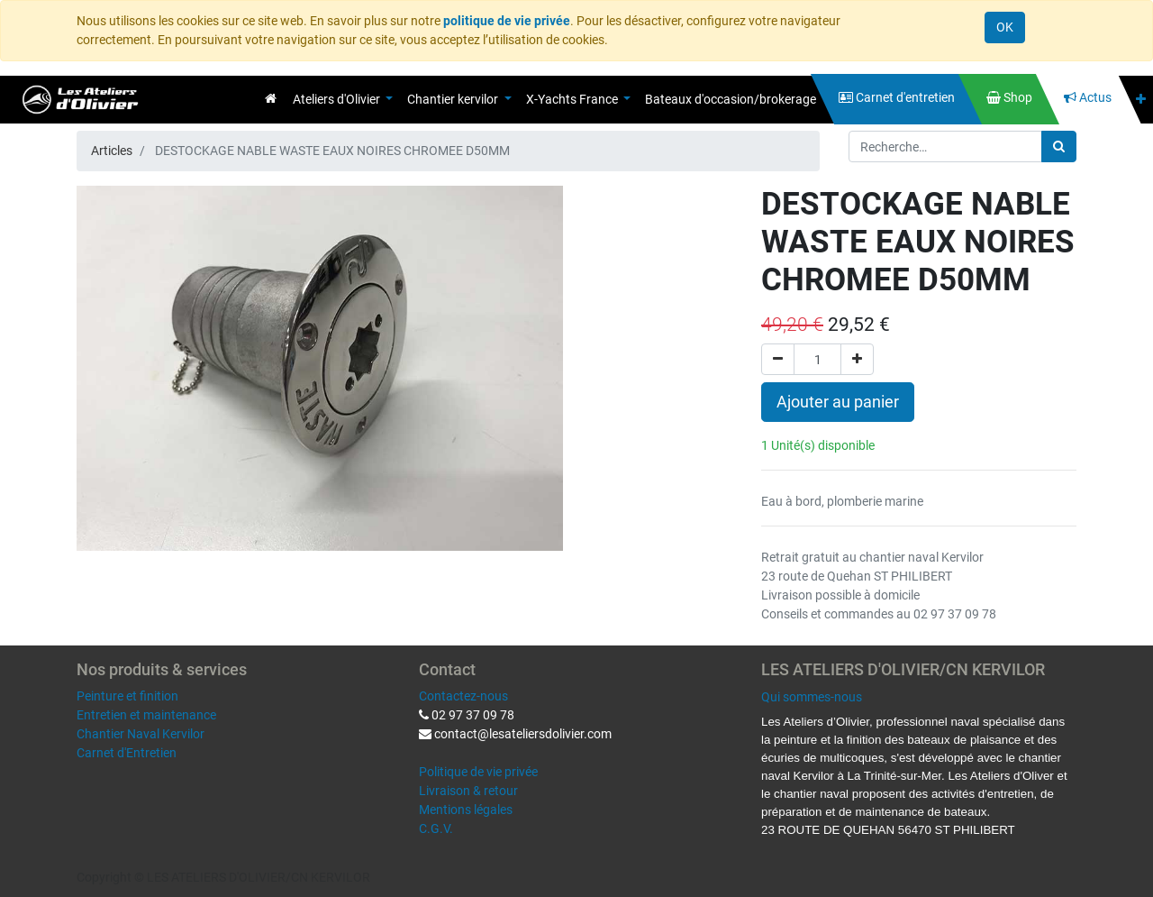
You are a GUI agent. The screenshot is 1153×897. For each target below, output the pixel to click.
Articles (111, 150)
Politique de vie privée (478, 771)
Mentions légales (466, 809)
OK (1004, 27)
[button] (1141, 99)
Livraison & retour (468, 790)
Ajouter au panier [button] (837, 402)
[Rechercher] (1058, 146)
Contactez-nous (463, 696)
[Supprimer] (777, 359)
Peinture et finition (127, 696)
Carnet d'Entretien (127, 753)
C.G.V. (436, 828)
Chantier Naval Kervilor (140, 734)
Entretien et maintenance (146, 715)
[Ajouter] (857, 359)
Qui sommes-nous (811, 697)
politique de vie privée (506, 21)
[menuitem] (271, 98)
